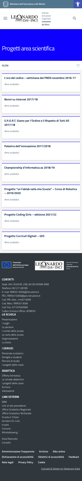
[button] (78, 4)
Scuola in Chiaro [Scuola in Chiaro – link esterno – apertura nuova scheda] (10, 417)
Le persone (8, 327)
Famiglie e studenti (12, 357)
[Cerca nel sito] (74, 19)
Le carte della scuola (13, 335)
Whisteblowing (10, 432)
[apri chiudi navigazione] (5, 19)
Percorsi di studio (11, 361)
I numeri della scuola (13, 331)
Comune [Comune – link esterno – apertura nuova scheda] (6, 428)
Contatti (6, 442)
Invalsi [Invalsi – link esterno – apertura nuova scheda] (5, 425)
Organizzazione (10, 338)
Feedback (74, 457)
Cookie (41, 462)
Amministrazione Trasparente (18, 451)
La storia (6, 342)
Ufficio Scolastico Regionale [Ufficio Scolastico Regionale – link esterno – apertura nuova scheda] (16, 409)
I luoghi (6, 323)
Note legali (8, 462)
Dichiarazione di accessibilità (17, 457)
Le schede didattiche (13, 379)
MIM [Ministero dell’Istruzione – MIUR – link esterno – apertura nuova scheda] (4, 402)
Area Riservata (9, 439)
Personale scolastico (12, 353)
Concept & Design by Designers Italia (60, 469)
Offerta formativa (11, 375)
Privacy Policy (25, 462)
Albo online (59, 451)
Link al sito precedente (14, 406)
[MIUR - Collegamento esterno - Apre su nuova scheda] (23, 4)
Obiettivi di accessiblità (51, 457)
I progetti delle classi (13, 365)
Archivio (6, 387)
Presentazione (9, 319)
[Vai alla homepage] (24, 18)
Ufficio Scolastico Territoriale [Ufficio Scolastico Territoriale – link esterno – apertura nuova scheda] (16, 413)
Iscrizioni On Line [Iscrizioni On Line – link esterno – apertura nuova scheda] (11, 421)
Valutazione (8, 391)
